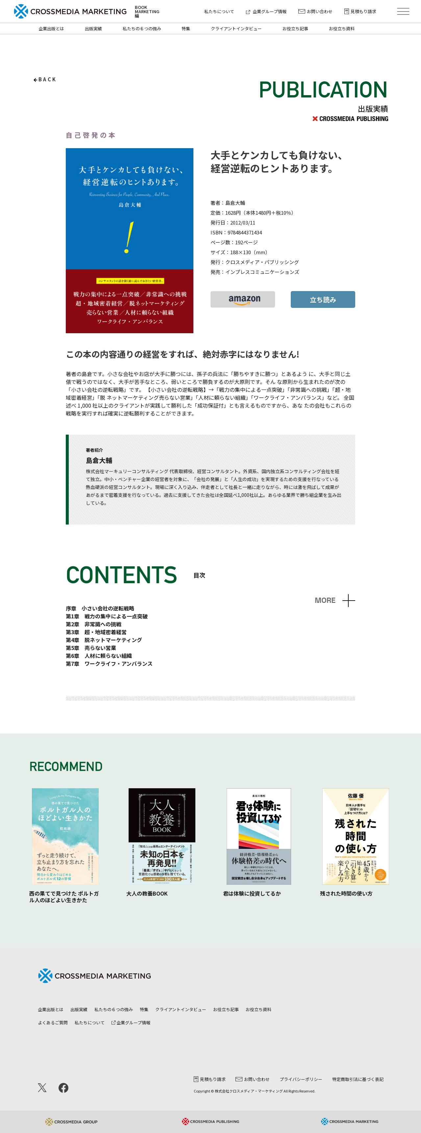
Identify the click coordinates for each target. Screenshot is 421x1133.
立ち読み (323, 299)
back (47, 79)
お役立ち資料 (342, 28)
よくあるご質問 (53, 1022)
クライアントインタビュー (236, 28)
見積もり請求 (360, 11)
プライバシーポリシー (301, 1079)
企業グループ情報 (266, 11)
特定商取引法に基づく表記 (358, 1079)
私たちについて (219, 11)
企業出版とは (51, 28)
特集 (186, 28)
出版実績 (93, 28)
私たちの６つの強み (142, 28)
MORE (325, 600)
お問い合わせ (315, 11)
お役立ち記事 (295, 28)
